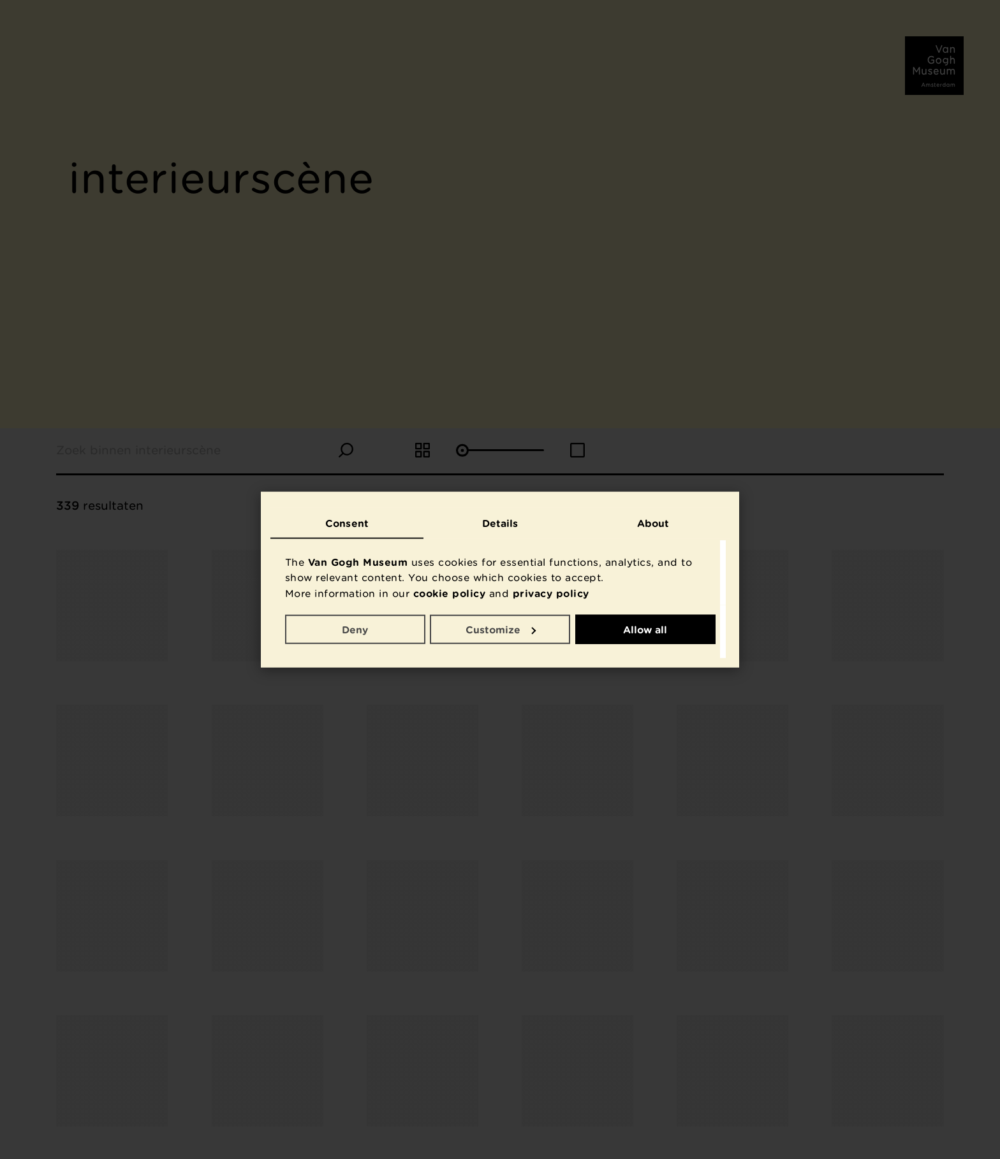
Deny (355, 629)
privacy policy (551, 593)
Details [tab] (500, 523)
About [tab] (653, 523)
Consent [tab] (347, 523)
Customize (501, 629)
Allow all (645, 629)
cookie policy (449, 593)
